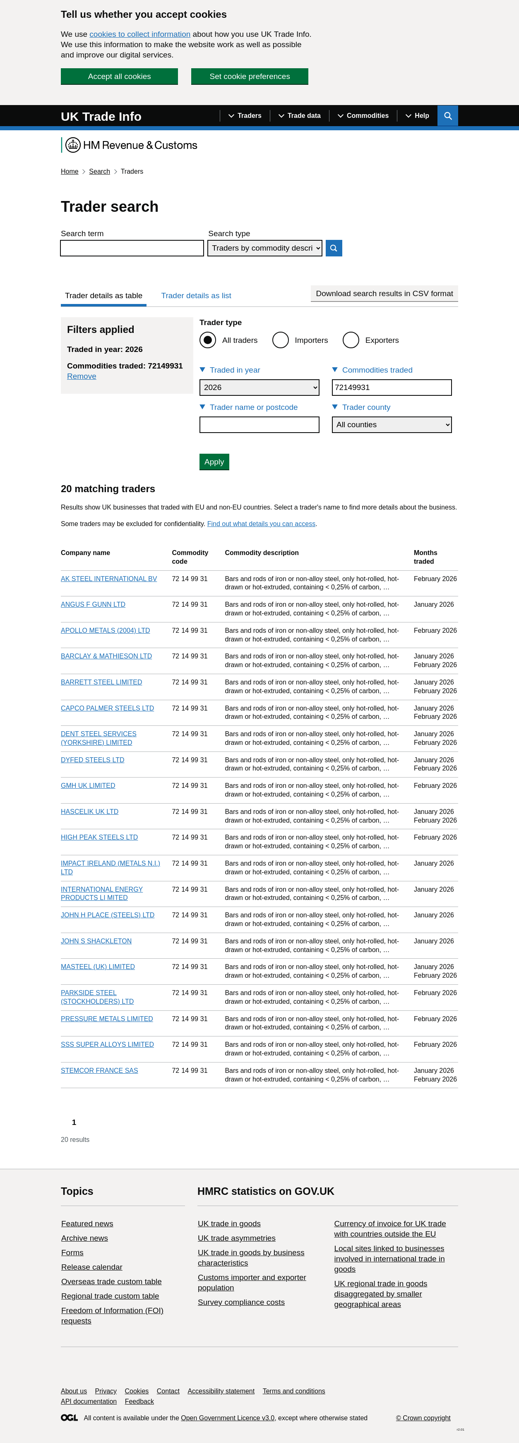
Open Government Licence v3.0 (227, 1417)
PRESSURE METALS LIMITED (107, 1018)
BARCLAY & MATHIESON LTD (106, 656)
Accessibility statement (221, 1391)
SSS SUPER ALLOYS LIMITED (107, 1044)
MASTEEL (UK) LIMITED (98, 966)
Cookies (137, 1391)
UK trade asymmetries (237, 1238)
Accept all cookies (119, 76)
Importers (311, 340)
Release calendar (92, 1267)
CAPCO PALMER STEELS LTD (107, 708)
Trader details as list (196, 295)
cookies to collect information (139, 34)
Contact (168, 1391)
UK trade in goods (229, 1223)
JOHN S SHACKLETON (96, 941)
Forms (72, 1252)
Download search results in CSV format (384, 293)
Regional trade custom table (110, 1296)
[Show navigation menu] (245, 115)
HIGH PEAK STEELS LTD (99, 837)
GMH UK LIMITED (88, 785)
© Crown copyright (423, 1417)
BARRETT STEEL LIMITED (101, 682)
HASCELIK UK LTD (89, 811)
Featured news (87, 1223)
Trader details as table (103, 295)
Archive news (84, 1238)
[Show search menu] (447, 115)
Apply (214, 461)
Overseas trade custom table (111, 1281)
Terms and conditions (294, 1391)
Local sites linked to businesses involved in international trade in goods (389, 1258)
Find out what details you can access (261, 523)
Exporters (382, 340)
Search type (229, 233)
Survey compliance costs (241, 1302)
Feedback (139, 1401)
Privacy (106, 1391)
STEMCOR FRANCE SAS (99, 1070)
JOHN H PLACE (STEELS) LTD (107, 915)
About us (74, 1391)
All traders (240, 340)
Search (99, 171)
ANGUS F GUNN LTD (93, 604)
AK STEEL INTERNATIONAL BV (109, 578)
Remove (81, 376)
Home (70, 171)
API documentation (89, 1401)
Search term (82, 233)
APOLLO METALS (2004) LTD (105, 630)
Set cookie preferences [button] (250, 76)
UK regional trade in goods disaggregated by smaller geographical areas (380, 1294)
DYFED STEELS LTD (93, 759)
